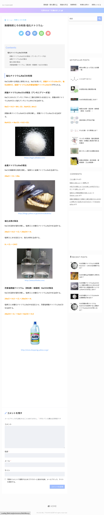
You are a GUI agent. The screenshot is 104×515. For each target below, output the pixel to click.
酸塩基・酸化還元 (51, 5)
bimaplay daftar (75, 204)
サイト (7, 470)
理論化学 (64, 5)
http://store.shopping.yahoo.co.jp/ (35, 350)
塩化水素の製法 (15, 62)
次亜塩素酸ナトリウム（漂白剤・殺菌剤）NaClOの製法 (29, 65)
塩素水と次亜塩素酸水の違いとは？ (81, 193)
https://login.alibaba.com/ (35, 158)
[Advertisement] (20, 366)
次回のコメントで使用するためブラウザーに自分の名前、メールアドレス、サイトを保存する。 (35, 480)
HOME (52, 506)
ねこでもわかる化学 (13, 4)
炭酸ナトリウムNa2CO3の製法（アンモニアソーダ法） (28, 56)
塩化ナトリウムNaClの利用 (18, 53)
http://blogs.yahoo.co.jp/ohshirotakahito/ (35, 213)
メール (8, 461)
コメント (8, 424)
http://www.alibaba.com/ (34, 280)
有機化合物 (84, 5)
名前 (7, 452)
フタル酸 (72, 179)
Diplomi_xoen (74, 195)
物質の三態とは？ (75, 183)
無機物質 (73, 5)
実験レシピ (96, 5)
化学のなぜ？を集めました (52, 10)
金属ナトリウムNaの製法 (18, 59)
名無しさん (78, 189)
